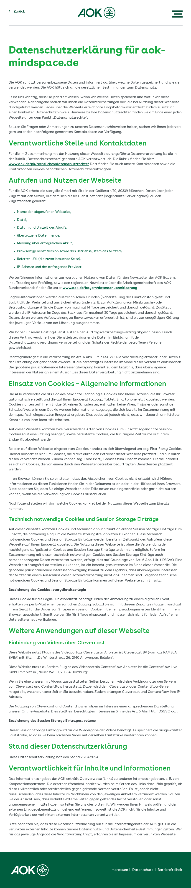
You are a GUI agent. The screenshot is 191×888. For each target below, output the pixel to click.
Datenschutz (142, 870)
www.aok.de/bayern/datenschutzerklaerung (100, 288)
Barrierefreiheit (170, 870)
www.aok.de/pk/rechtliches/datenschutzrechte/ (49, 164)
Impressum (119, 870)
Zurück (17, 11)
